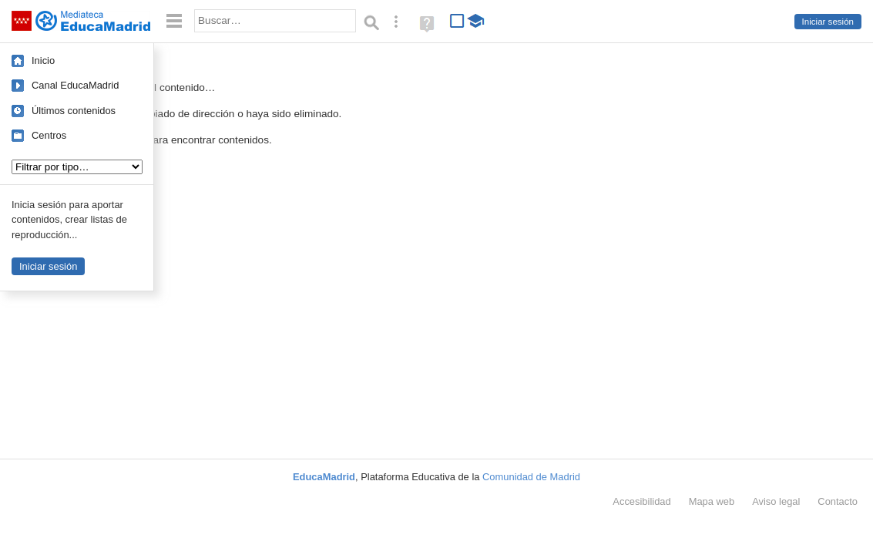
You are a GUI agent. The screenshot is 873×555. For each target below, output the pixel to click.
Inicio (43, 60)
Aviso (776, 501)
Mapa (712, 501)
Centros (49, 135)
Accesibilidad (641, 501)
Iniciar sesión (828, 21)
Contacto (838, 501)
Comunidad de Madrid (531, 477)
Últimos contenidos (74, 110)
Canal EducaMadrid (75, 85)
